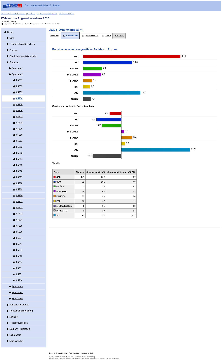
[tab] (54, 36)
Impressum (62, 353)
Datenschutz (74, 353)
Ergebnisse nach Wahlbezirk (47, 14)
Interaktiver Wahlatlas (66, 14)
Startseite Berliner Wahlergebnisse (13, 14)
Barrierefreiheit (87, 353)
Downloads (31, 14)
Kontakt (52, 353)
